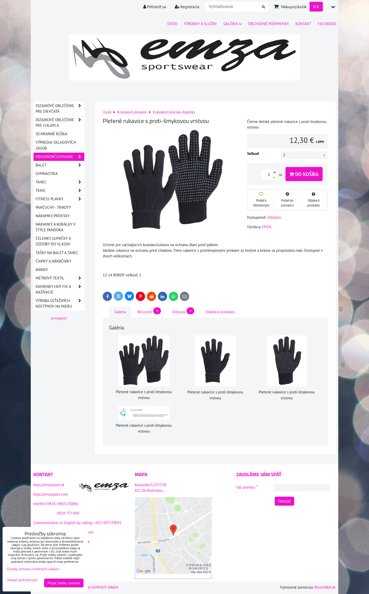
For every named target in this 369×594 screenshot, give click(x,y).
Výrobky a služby (200, 23)
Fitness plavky (60, 199)
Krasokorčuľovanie (60, 157)
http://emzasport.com (50, 494)
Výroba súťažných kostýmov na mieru (60, 303)
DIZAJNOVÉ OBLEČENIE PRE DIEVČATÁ (60, 109)
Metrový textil (60, 278)
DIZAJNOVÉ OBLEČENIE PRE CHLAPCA (60, 123)
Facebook (327, 23)
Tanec (60, 182)
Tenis (60, 190)
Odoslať (284, 501)
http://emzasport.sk (48, 484)
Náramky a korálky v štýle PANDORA (56, 227)
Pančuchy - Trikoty (53, 207)
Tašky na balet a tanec (57, 252)
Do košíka (304, 174)
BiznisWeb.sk (325, 587)
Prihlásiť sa (154, 6)
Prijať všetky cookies (64, 583)
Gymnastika (47, 173)
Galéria (232, 23)
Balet (60, 165)
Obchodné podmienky (268, 23)
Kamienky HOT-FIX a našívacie (60, 289)
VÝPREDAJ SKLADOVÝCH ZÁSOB (56, 145)
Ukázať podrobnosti (22, 580)
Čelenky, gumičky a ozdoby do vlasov (53, 241)
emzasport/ (59, 318)
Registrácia (187, 6)
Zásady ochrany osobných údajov (92, 587)
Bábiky (42, 269)
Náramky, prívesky (53, 215)
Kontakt (303, 23)
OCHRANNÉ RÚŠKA (51, 133)
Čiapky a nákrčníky (53, 261)
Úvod (172, 23)
